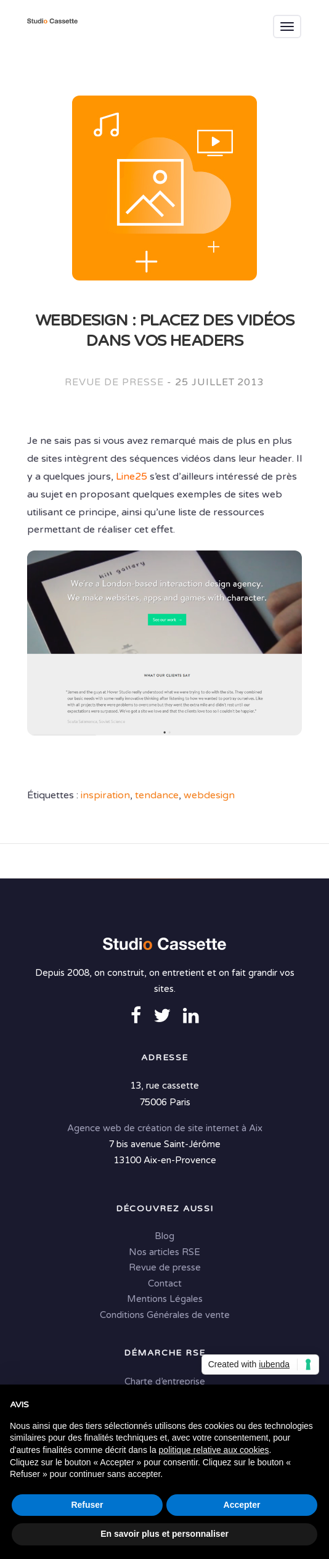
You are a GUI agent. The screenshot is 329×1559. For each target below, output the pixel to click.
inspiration (105, 795)
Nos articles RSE (164, 1252)
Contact (165, 1283)
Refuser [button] (87, 1505)
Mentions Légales (165, 1298)
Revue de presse (114, 382)
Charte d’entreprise (164, 1381)
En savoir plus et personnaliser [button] (164, 1534)
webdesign (209, 795)
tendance (157, 795)
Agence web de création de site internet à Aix (164, 1128)
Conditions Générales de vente (165, 1314)
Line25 (131, 476)
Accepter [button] (242, 1505)
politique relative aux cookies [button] (214, 1450)
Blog (164, 1236)
